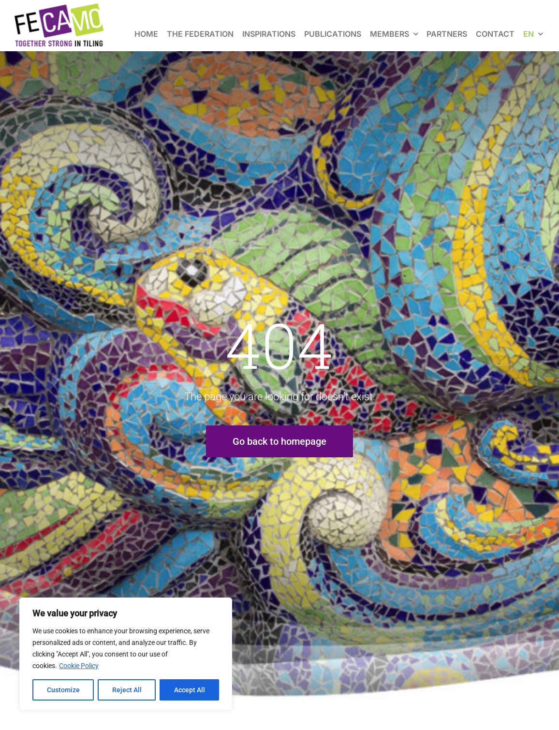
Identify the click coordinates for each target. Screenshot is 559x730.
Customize (63, 690)
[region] (125, 654)
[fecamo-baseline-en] (59, 8)
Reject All (127, 690)
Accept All (189, 690)
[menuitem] (532, 25)
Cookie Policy (79, 666)
